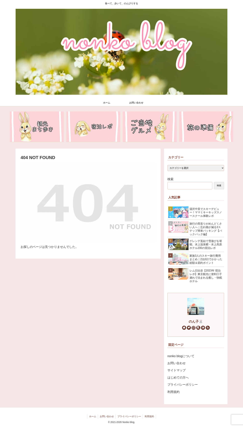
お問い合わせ (176, 363)
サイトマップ (176, 370)
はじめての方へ (178, 377)
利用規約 (173, 392)
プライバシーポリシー (182, 384)
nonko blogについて (180, 356)
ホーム (92, 416)
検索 (170, 179)
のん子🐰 (196, 321)
